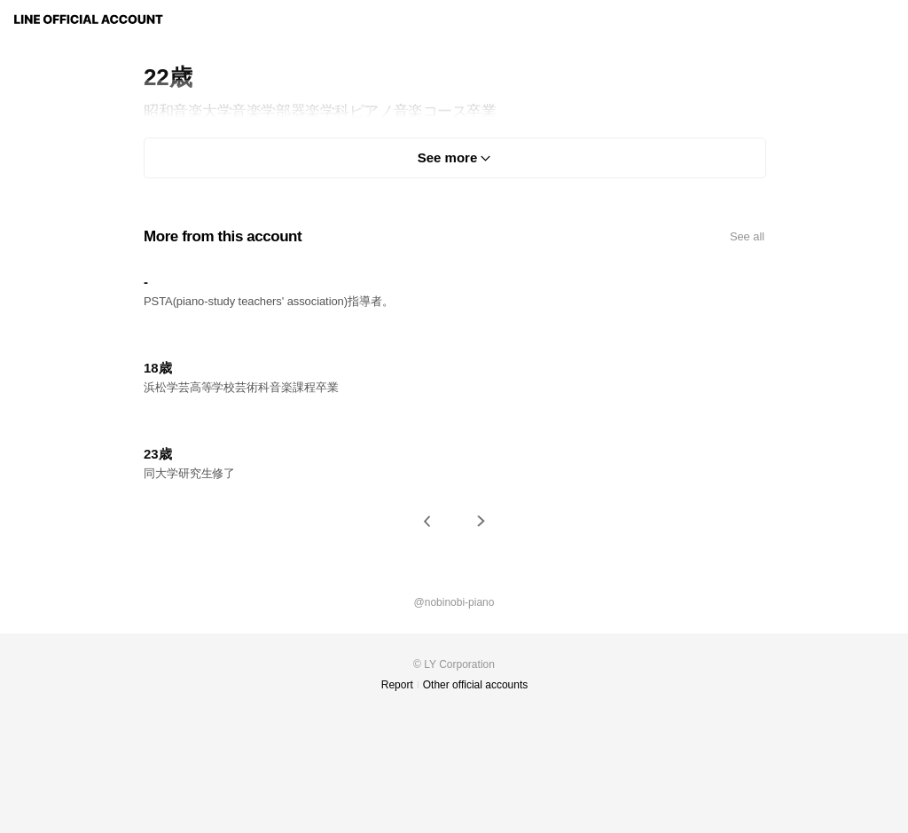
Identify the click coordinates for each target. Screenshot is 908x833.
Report (397, 685)
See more (448, 157)
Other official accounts (475, 685)
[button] (427, 521)
